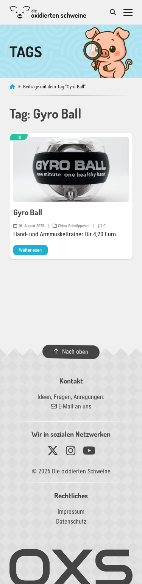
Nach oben (71, 351)
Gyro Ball (27, 212)
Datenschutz (71, 521)
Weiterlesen (30, 250)
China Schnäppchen (71, 225)
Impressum (71, 511)
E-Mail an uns (71, 406)
